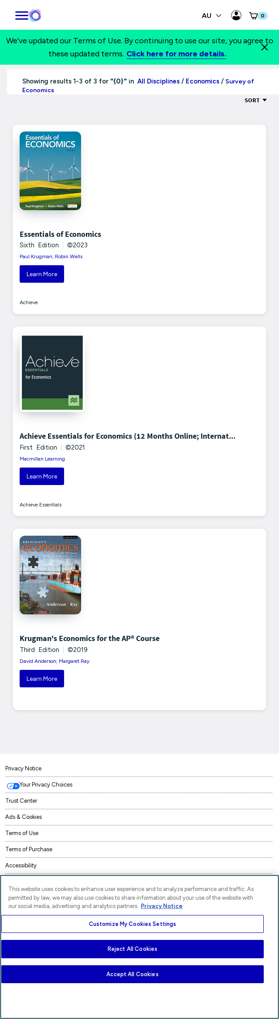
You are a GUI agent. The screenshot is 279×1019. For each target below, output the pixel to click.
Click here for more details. (176, 54)
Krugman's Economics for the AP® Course (90, 638)
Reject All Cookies (132, 949)
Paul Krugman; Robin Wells (51, 256)
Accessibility (21, 865)
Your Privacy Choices (46, 784)
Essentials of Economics (60, 234)
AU (212, 15)
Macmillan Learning (42, 459)
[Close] (264, 47)
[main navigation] (21, 13)
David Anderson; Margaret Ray (54, 661)
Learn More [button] (42, 274)
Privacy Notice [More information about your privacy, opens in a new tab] (162, 906)
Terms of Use (21, 833)
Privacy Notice (23, 768)
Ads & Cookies (23, 817)
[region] (139, 947)
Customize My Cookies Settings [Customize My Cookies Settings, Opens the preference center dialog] (133, 924)
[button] (257, 15)
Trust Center (21, 800)
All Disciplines (158, 81)
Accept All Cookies (132, 974)
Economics (202, 81)
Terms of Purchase (28, 849)
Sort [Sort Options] (256, 100)
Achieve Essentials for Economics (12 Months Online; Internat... (127, 436)
